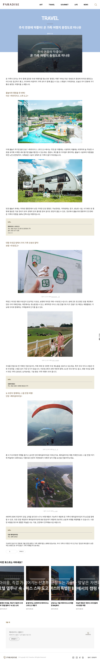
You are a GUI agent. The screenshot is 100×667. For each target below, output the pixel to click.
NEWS (86, 5)
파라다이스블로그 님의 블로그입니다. (20, 635)
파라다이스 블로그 (16, 632)
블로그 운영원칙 (92, 657)
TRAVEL (52, 5)
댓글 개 (8, 622)
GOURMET (65, 5)
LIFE (76, 5)
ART (41, 5)
